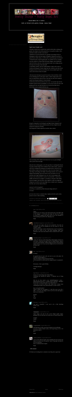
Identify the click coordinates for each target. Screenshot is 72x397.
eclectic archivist (37, 337)
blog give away (45, 200)
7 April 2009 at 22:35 (44, 272)
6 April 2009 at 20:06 (48, 223)
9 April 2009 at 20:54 (42, 302)
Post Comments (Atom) (40, 392)
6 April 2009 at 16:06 (40, 209)
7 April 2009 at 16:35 (40, 251)
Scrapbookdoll (36, 325)
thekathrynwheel (37, 237)
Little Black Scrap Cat (38, 223)
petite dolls (53, 200)
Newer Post (31, 389)
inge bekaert (36, 272)
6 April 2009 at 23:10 (46, 237)
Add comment (33, 348)
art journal (37, 200)
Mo (34, 251)
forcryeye (35, 302)
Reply (34, 218)
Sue (34, 209)
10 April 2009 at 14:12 (45, 325)
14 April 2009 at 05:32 (46, 337)
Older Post (61, 389)
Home (46, 389)
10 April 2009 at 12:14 (44, 311)
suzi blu (59, 200)
